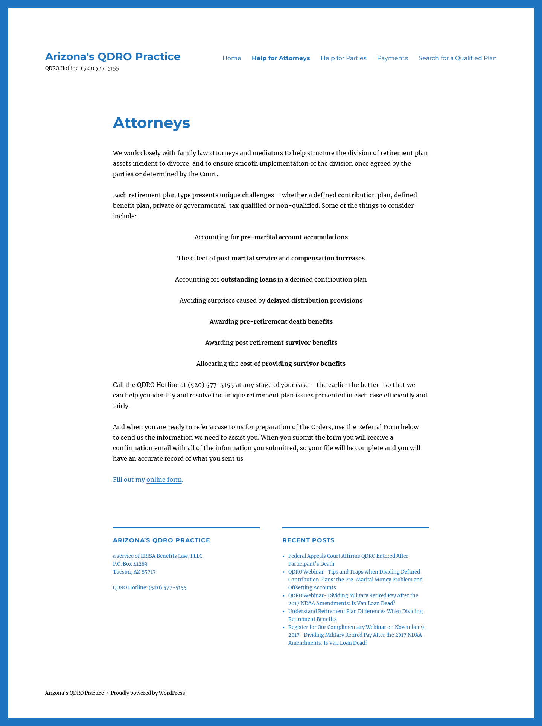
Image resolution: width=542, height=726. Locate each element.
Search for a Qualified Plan (458, 58)
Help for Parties (344, 58)
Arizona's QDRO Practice (113, 56)
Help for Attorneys (281, 58)
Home (231, 58)
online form (164, 479)
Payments (392, 58)
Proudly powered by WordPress (148, 693)
